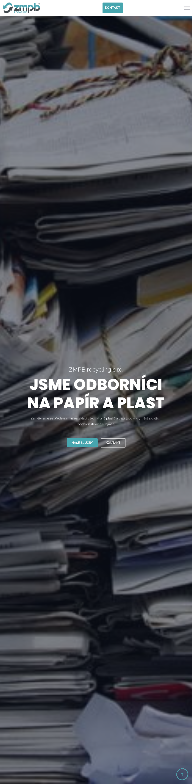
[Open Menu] (187, 8)
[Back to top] (182, 774)
